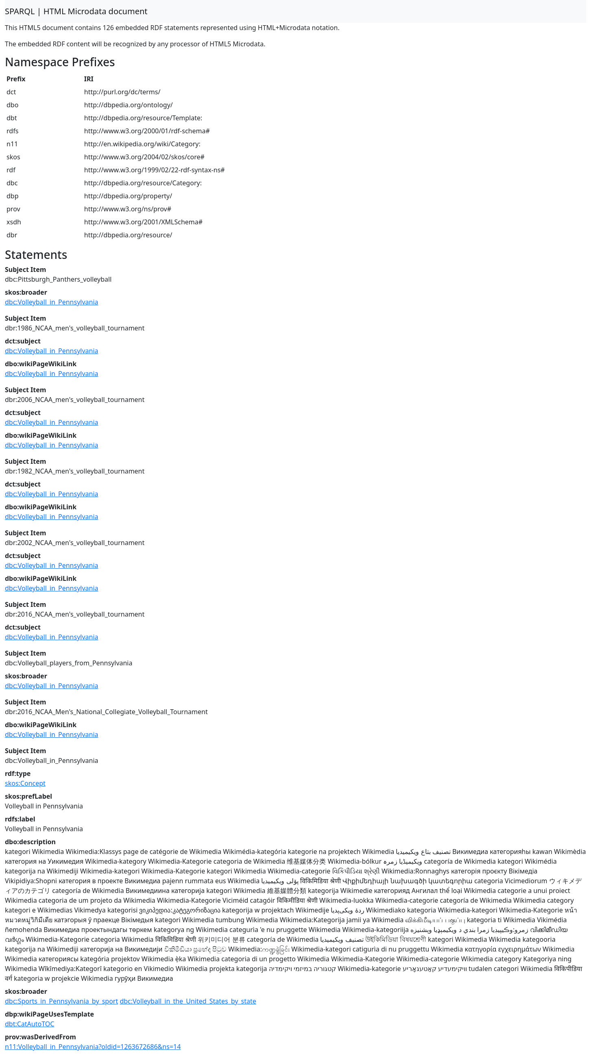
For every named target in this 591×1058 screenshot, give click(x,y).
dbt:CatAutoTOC (29, 1023)
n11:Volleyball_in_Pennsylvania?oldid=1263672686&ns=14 (93, 1046)
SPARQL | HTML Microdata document (76, 11)
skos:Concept (25, 783)
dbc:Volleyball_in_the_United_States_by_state (188, 1001)
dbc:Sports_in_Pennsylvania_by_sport (61, 1001)
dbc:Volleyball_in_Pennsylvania (51, 302)
